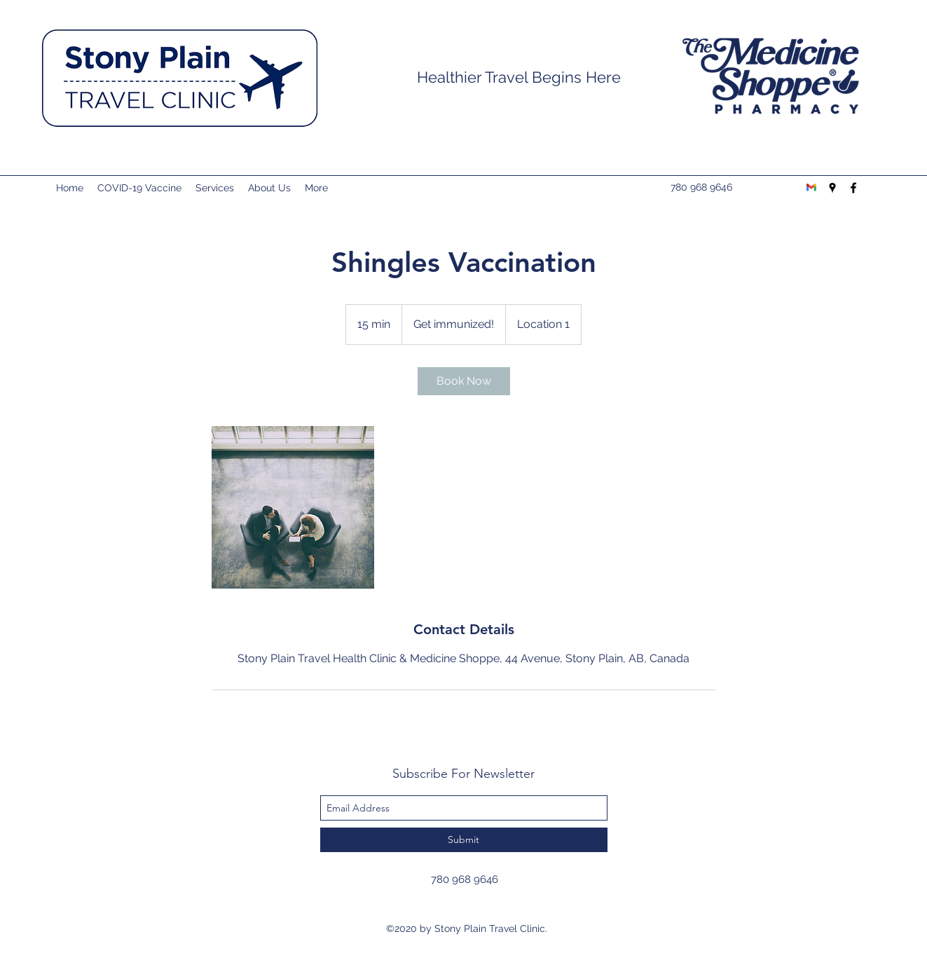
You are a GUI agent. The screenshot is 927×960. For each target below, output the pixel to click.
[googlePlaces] (832, 188)
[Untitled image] (293, 507)
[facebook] (853, 188)
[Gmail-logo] (811, 188)
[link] (464, 381)
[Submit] (463, 840)
